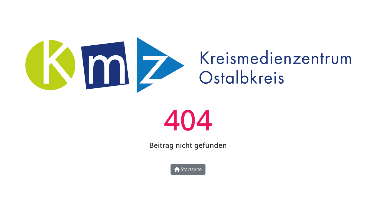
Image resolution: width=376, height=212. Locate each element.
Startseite (188, 169)
